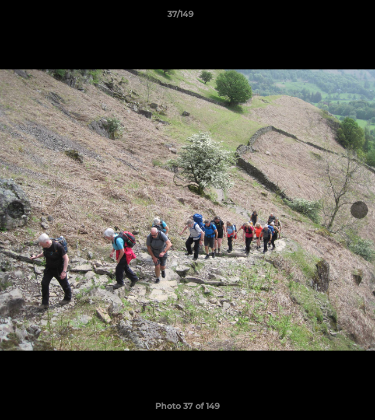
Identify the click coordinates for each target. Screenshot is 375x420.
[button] (333, 17)
